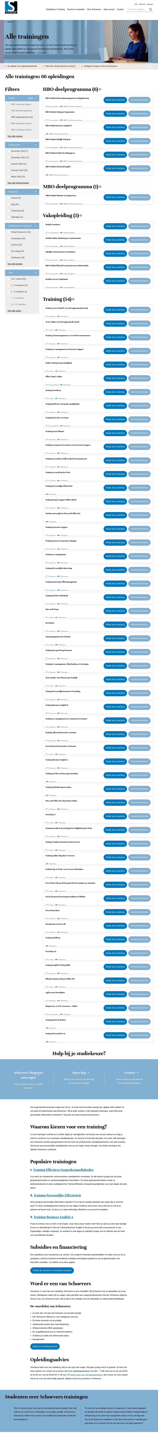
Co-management (53, 1401)
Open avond (109, 9)
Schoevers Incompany (94, 1391)
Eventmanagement (54, 1386)
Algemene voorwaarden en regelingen (80, 1430)
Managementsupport (55, 1396)
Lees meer (42, 51)
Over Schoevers (94, 9)
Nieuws (87, 1396)
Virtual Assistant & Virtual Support (61, 1391)
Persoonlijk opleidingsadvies (20, 1396)
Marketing (50, 1406)
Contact (11, 1376)
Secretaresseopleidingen (57, 1376)
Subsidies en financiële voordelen (23, 1401)
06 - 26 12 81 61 (82, 1349)
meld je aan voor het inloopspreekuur (86, 1250)
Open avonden (14, 1391)
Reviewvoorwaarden (112, 1430)
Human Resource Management (60, 1411)
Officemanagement (54, 1381)
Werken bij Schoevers (17, 1381)
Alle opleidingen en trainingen (59, 1416)
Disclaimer (54, 1430)
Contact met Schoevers (100, 1349)
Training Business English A (53, 1092)
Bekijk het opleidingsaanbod (45, 1222)
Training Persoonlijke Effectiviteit (57, 1071)
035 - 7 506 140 (140, 4)
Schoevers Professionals (95, 1386)
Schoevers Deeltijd (92, 1381)
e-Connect (149, 4)
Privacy (40, 1430)
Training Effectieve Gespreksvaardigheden (63, 1045)
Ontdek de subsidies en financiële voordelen (52, 1146)
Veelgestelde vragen (17, 1386)
